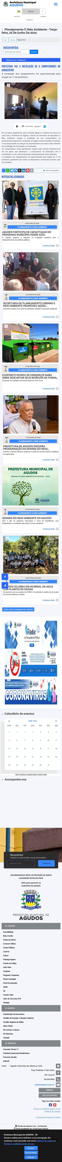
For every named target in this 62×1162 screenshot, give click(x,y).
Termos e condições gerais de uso (46, 1109)
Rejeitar (31, 1157)
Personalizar (31, 1153)
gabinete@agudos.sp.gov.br (44, 1084)
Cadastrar (46, 863)
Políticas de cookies (52, 1112)
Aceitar (31, 1148)
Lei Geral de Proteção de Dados (48, 1117)
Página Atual (21, 40)
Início (5, 40)
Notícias (12, 40)
